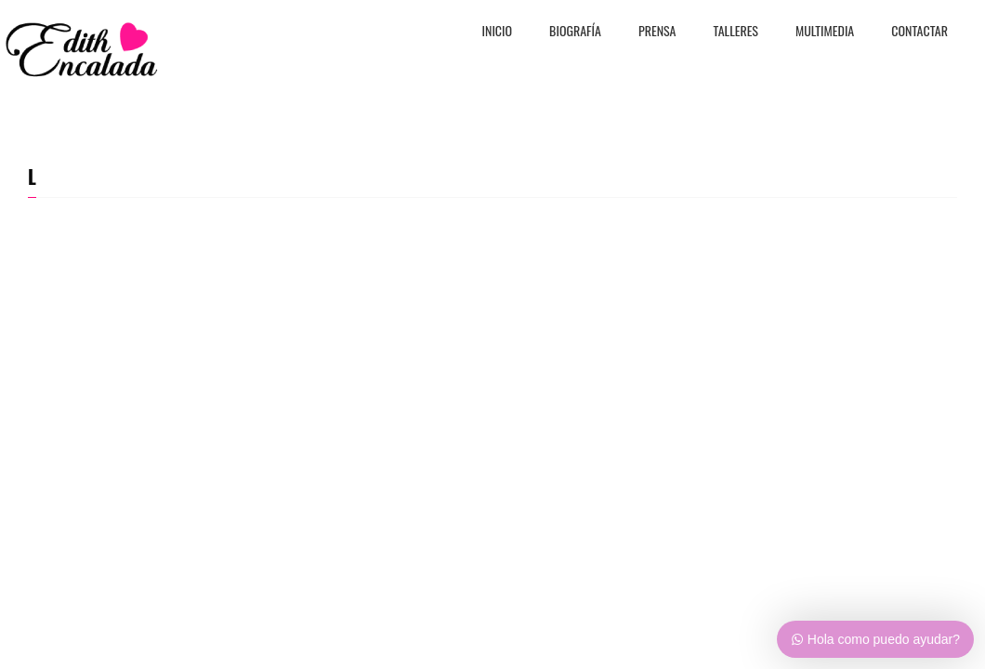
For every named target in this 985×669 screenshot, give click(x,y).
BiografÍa (575, 32)
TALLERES (736, 32)
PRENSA (657, 32)
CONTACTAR (919, 32)
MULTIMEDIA (824, 32)
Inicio (497, 32)
